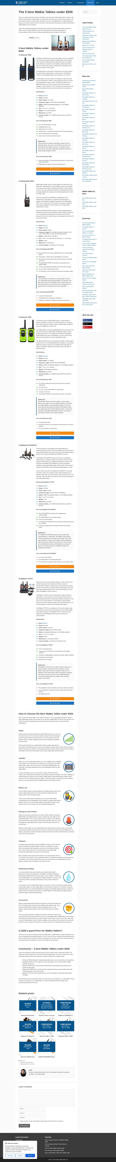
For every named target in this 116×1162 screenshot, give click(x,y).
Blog (97, 2)
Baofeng (45, 225)
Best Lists (90, 2)
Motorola (45, 95)
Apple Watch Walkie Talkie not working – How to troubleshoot (89, 37)
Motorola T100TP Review (26, 1062)
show (37, 37)
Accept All (30, 1155)
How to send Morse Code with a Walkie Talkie (57, 1152)
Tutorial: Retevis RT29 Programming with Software (88, 49)
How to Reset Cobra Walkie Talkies (54, 1150)
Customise (10, 1155)
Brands (71, 2)
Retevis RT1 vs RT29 (88, 45)
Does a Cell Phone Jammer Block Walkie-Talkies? (88, 249)
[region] (20, 1150)
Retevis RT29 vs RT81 (88, 53)
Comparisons (80, 2)
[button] (87, 320)
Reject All (20, 1155)
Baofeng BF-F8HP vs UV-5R (27, 1064)
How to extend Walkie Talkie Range (54, 1148)
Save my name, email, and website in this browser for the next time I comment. (41, 1121)
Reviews (62, 2)
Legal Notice (19, 1140)
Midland (45, 486)
